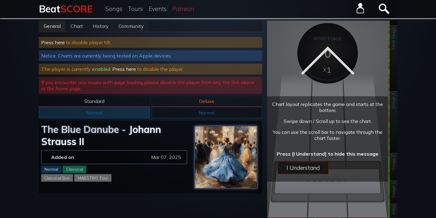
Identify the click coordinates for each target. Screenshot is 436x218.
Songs (113, 8)
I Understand (303, 167)
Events (158, 8)
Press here (53, 42)
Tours (135, 8)
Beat (66, 9)
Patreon (183, 8)
